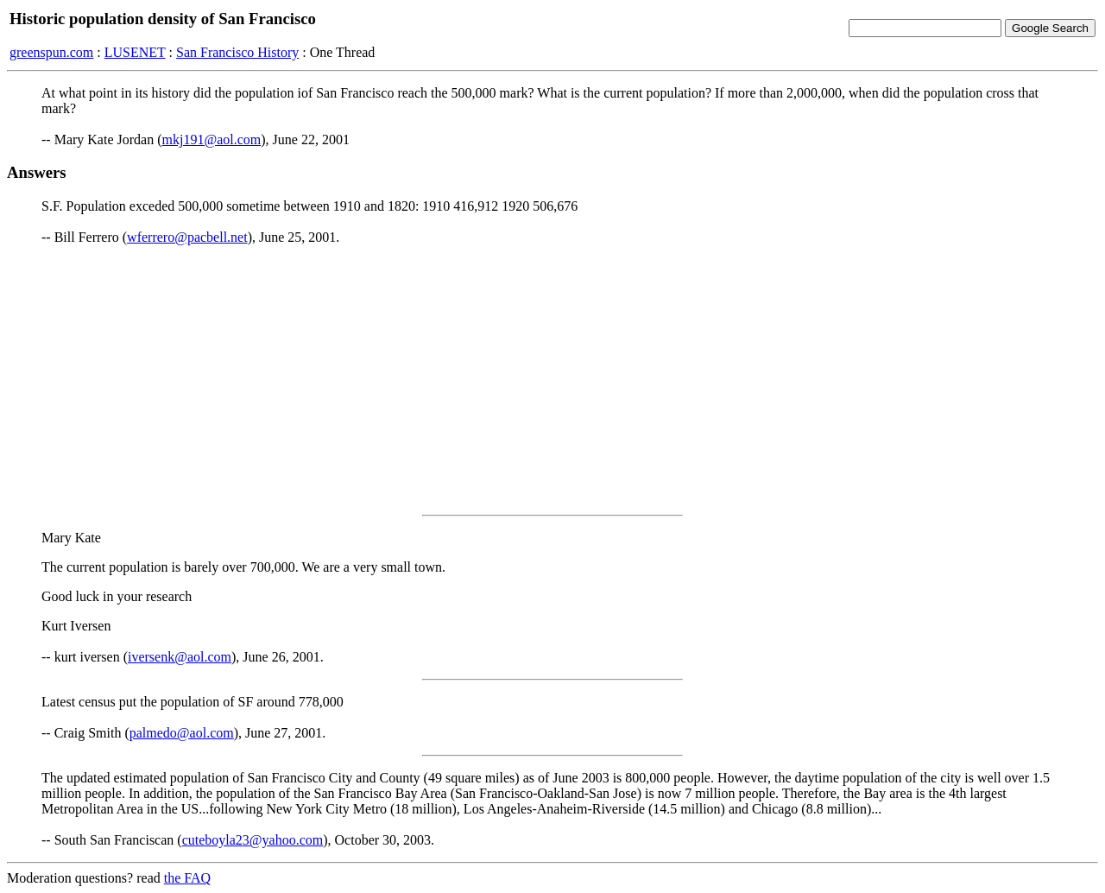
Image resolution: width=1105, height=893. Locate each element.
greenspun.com (51, 52)
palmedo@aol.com (181, 732)
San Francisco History (237, 52)
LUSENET (135, 52)
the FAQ (187, 878)
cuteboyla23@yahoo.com (253, 840)
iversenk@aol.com (179, 656)
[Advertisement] (552, 380)
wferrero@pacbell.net (187, 237)
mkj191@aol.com (212, 139)
